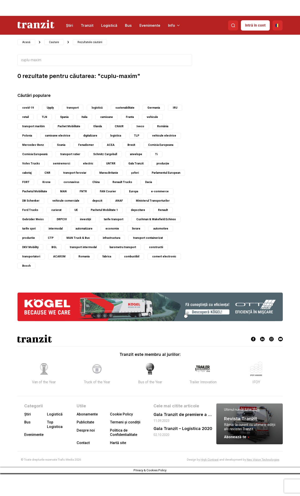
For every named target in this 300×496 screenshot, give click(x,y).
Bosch (26, 265)
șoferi (135, 172)
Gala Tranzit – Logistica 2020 (183, 428)
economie (112, 228)
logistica (115, 135)
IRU (175, 107)
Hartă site (118, 443)
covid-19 (28, 107)
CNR (47, 172)
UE (76, 210)
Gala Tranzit (136, 163)
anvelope (136, 154)
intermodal (56, 228)
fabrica (106, 256)
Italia (84, 117)
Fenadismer (86, 145)
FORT (25, 182)
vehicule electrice (164, 135)
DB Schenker (30, 200)
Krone (46, 182)
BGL (54, 247)
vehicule (152, 117)
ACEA (111, 145)
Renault (163, 210)
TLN (44, 117)
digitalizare (90, 135)
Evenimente (149, 25)
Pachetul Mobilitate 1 (104, 210)
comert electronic (164, 256)
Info (174, 25)
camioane (106, 117)
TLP (136, 135)
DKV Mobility (30, 247)
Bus (128, 25)
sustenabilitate (124, 107)
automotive (160, 228)
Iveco (140, 126)
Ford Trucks (30, 210)
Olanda (97, 126)
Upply (50, 107)
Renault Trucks (122, 182)
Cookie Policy (121, 414)
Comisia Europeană (34, 154)
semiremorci (61, 163)
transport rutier (70, 154)
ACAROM (59, 256)
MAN (63, 191)
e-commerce (160, 191)
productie (28, 237)
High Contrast (210, 459)
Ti (156, 154)
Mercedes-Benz (33, 145)
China (96, 182)
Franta (130, 117)
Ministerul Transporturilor (153, 200)
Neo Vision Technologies (263, 459)
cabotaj (27, 172)
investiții (85, 219)
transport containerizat (148, 237)
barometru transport (123, 247)
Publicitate (85, 422)
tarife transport (113, 219)
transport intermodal (83, 247)
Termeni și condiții (125, 422)
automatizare (84, 228)
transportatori (31, 256)
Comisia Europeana (160, 145)
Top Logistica (55, 424)
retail (25, 117)
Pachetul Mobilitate (34, 191)
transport (73, 107)
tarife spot (29, 228)
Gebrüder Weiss (33, 219)
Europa (133, 191)
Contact (83, 443)
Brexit (131, 145)
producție (162, 163)
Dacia (148, 182)
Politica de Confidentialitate (123, 432)
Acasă (26, 42)
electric (88, 163)
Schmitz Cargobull (105, 154)
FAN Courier (108, 191)
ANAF (119, 200)
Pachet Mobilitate (69, 126)
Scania (61, 145)
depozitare (138, 210)
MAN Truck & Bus (78, 237)
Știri (69, 25)
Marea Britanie (108, 172)
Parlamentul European (166, 172)
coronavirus (71, 182)
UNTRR (110, 163)
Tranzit (87, 25)
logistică (97, 107)
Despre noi (86, 430)
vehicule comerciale (65, 200)
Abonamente (87, 414)
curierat (56, 210)
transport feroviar (74, 172)
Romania (84, 256)
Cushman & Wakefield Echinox (156, 219)
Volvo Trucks (31, 163)
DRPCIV (62, 219)
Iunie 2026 (252, 409)
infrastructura (111, 237)
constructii (156, 247)
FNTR (83, 191)
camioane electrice (57, 135)
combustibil (131, 256)
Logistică (109, 25)
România (162, 126)
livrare (136, 228)
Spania (64, 117)
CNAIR (119, 126)
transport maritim (33, 126)
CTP (51, 237)
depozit (97, 200)
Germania (153, 107)
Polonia (27, 135)
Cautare (54, 42)
